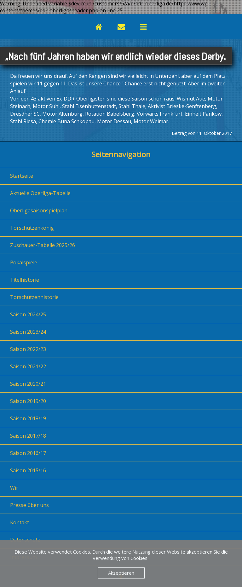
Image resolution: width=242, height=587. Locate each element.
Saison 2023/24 (28, 331)
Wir (14, 487)
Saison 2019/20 (28, 401)
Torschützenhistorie (34, 297)
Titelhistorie (24, 279)
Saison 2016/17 (28, 453)
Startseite (21, 175)
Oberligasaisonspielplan (38, 210)
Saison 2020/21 (28, 383)
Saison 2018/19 (28, 418)
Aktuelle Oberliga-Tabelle (40, 193)
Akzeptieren (121, 573)
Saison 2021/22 (28, 366)
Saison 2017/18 (28, 435)
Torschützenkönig (32, 227)
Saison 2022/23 (28, 349)
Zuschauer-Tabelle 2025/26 (42, 245)
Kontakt (19, 522)
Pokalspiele (23, 262)
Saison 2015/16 (28, 470)
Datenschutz (25, 539)
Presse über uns (29, 505)
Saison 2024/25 (28, 314)
